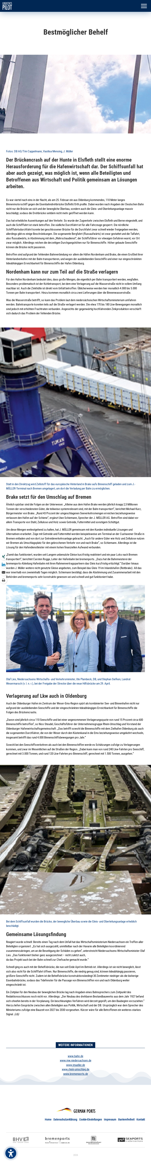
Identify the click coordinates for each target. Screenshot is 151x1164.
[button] (144, 6)
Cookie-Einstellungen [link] (90, 1119)
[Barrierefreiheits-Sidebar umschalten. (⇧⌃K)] (11, 1153)
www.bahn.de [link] (75, 1056)
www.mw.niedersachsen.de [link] (75, 1060)
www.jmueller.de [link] (75, 1065)
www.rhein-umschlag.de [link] (75, 1069)
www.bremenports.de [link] (75, 1074)
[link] (7, 5)
